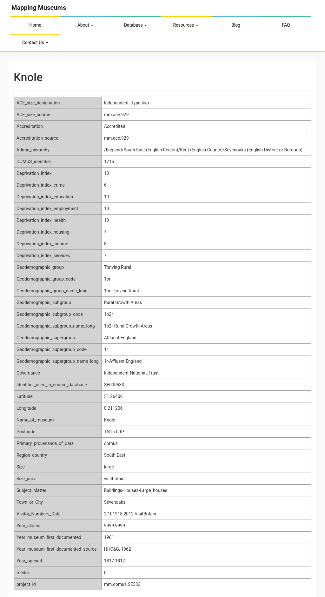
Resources (185, 25)
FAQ (286, 25)
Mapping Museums (38, 7)
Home (35, 25)
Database (135, 25)
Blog (235, 25)
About (85, 25)
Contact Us (35, 42)
